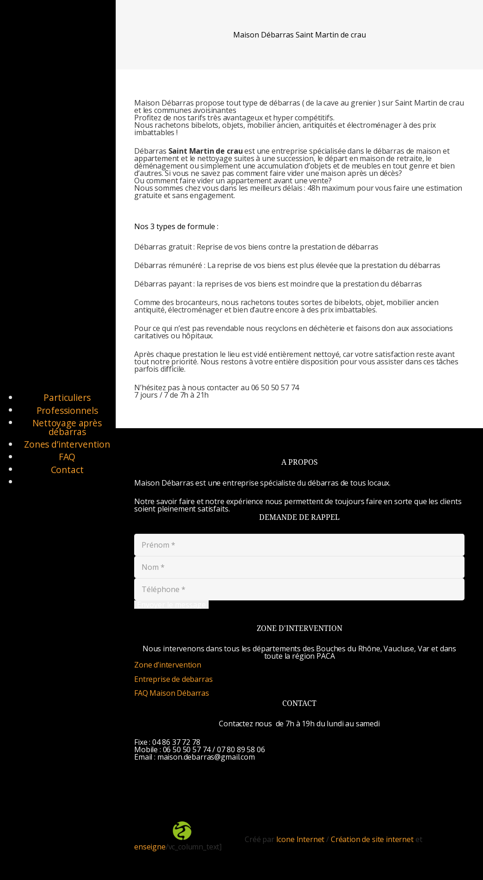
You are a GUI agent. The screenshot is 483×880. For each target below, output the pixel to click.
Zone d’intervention (167, 665)
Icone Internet (300, 839)
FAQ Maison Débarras (171, 693)
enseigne (150, 847)
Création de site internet (372, 839)
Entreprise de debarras (173, 679)
